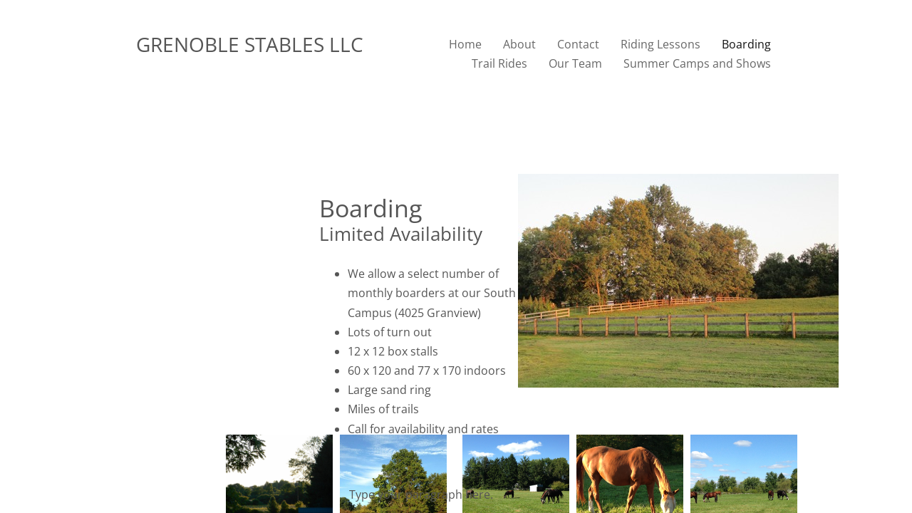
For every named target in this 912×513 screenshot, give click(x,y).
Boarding (746, 44)
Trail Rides (499, 63)
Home (465, 44)
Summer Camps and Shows (697, 63)
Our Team (575, 63)
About (519, 44)
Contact (578, 44)
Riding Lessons (660, 44)
